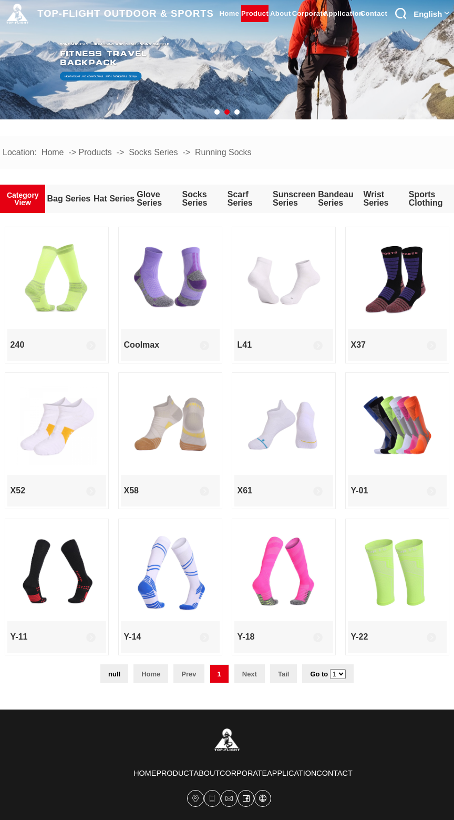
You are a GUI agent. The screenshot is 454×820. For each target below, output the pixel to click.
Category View (23, 199)
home (230, 13)
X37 (357, 344)
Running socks (223, 152)
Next (249, 674)
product (255, 13)
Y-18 (246, 636)
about (280, 13)
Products (95, 152)
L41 (245, 344)
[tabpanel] (227, 59)
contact (374, 13)
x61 (245, 490)
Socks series (153, 152)
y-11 (19, 636)
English (431, 14)
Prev (188, 674)
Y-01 (359, 490)
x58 (131, 490)
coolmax (142, 344)
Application (343, 13)
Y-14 (132, 636)
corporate (309, 13)
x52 (18, 490)
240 (18, 344)
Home (53, 152)
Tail (283, 674)
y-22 (359, 636)
